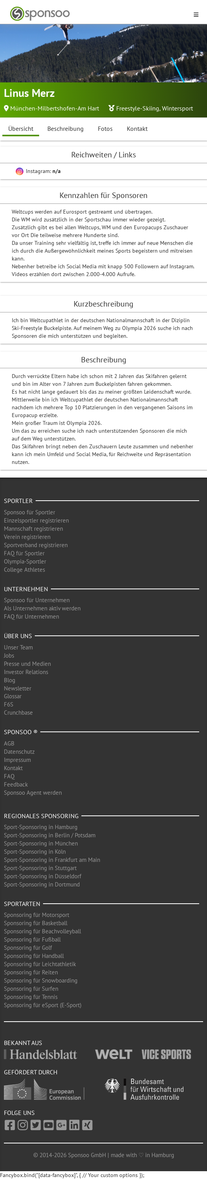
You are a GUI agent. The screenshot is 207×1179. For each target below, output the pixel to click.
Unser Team (18, 647)
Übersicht (20, 128)
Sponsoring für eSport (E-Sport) (42, 1005)
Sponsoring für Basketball (35, 923)
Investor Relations (26, 672)
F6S (8, 704)
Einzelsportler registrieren (36, 520)
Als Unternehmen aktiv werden (42, 608)
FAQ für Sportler (24, 553)
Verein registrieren (27, 536)
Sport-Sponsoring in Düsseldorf (42, 876)
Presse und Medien (27, 663)
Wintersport (177, 108)
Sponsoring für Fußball (32, 939)
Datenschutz (19, 751)
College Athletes (24, 569)
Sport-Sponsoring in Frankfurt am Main (52, 859)
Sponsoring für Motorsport (36, 915)
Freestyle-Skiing (137, 108)
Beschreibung (65, 128)
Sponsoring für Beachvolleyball (42, 931)
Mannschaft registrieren (33, 528)
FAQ (9, 776)
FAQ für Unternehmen (31, 616)
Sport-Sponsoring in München (41, 843)
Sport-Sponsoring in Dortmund (42, 884)
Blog (9, 680)
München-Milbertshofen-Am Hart (54, 108)
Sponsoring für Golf (28, 947)
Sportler (18, 501)
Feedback (16, 784)
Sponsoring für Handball (34, 956)
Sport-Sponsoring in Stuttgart (40, 868)
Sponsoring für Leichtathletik (40, 964)
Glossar (13, 696)
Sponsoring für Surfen (31, 988)
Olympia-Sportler (25, 561)
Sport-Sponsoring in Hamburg (40, 827)
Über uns (18, 636)
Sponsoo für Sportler (29, 512)
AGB (9, 743)
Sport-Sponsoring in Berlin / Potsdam (49, 835)
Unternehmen (26, 589)
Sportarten (22, 904)
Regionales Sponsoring (41, 816)
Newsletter (17, 688)
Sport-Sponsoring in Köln (35, 851)
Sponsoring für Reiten (31, 972)
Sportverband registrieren (36, 545)
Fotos (105, 128)
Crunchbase (18, 712)
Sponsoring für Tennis (31, 997)
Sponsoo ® (21, 732)
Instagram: (38, 171)
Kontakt (137, 128)
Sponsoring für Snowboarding (40, 980)
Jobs (9, 655)
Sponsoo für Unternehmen (37, 600)
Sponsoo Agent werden (33, 792)
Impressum (17, 759)
